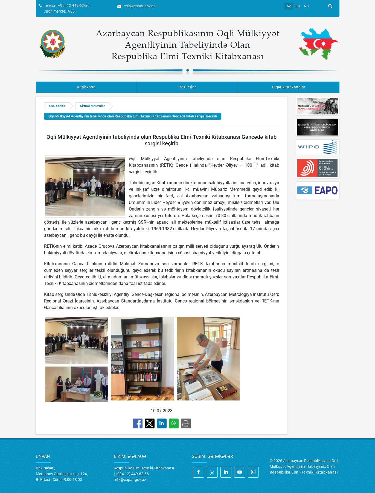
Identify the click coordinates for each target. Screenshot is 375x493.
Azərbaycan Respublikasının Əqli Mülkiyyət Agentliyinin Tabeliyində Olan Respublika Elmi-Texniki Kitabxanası (188, 44)
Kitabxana (86, 87)
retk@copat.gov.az (139, 6)
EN (297, 6)
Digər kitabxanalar (289, 87)
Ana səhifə (56, 106)
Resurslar (187, 87)
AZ (289, 6)
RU (306, 6)
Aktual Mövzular (92, 106)
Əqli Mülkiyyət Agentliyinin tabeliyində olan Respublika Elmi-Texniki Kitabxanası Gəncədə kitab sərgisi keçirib (132, 116)
